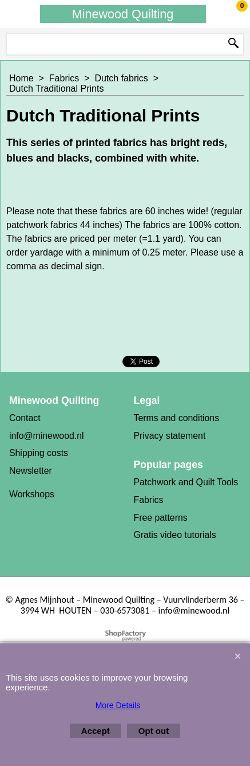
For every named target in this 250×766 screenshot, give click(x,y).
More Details (118, 705)
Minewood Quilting (123, 14)
